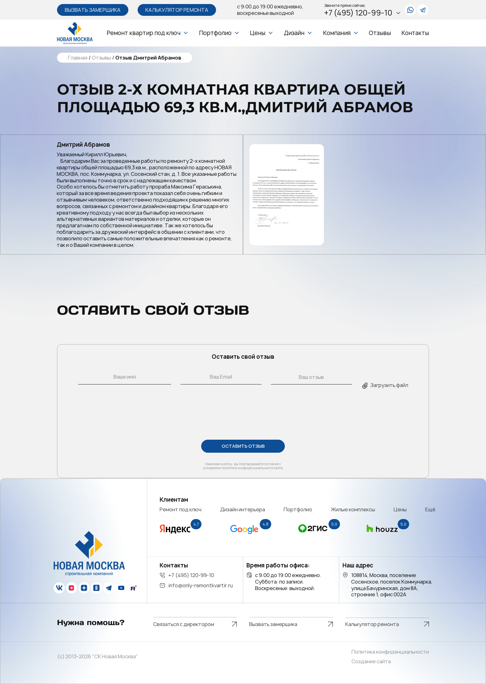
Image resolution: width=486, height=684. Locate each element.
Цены (257, 33)
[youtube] (121, 587)
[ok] (96, 587)
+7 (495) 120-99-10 (362, 13)
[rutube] (133, 587)
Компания (337, 33)
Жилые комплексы (353, 509)
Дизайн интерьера (242, 509)
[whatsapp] (410, 10)
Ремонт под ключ (180, 509)
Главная (77, 58)
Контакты (415, 33)
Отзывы (380, 33)
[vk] (59, 587)
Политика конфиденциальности (390, 652)
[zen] (84, 587)
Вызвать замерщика (93, 10)
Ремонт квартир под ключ (143, 33)
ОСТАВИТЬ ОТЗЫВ (243, 446)
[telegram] (422, 10)
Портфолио (215, 33)
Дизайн (294, 33)
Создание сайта (371, 661)
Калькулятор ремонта (176, 10)
